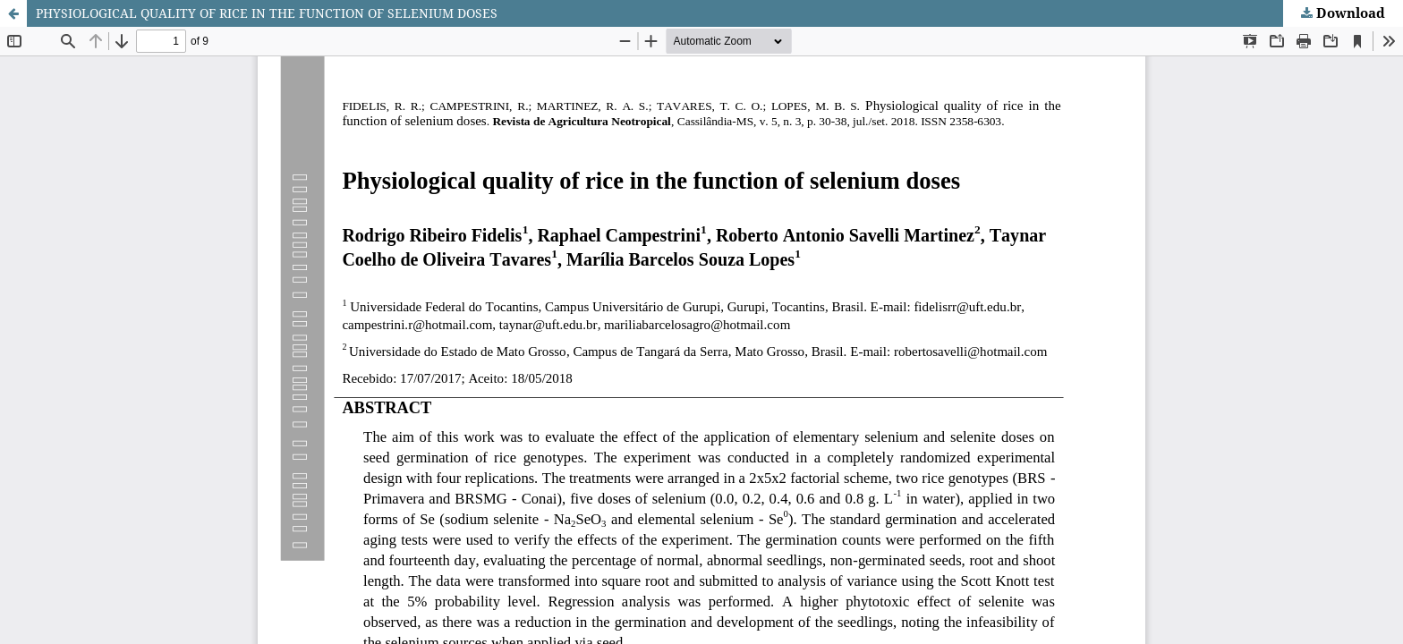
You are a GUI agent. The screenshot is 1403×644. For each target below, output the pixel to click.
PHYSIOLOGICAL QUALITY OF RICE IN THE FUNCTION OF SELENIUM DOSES (266, 12)
